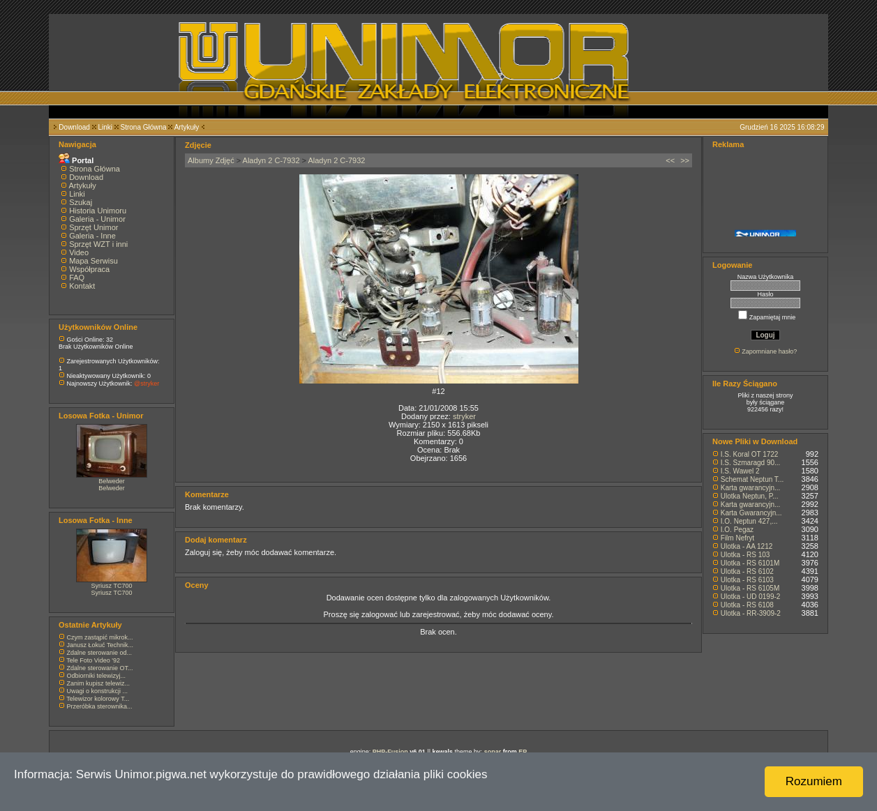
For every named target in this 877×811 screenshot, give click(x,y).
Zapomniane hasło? (769, 351)
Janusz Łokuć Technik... (100, 645)
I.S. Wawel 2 (740, 471)
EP (522, 751)
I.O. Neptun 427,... (749, 521)
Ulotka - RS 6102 (747, 571)
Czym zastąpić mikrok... (100, 637)
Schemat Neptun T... (752, 479)
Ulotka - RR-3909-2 (751, 613)
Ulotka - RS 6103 (747, 580)
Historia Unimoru (97, 210)
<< (670, 160)
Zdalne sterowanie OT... (100, 668)
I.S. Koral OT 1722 (750, 454)
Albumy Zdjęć (211, 160)
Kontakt (82, 286)
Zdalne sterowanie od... (100, 652)
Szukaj (80, 202)
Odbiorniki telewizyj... (96, 675)
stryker (464, 416)
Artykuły (187, 127)
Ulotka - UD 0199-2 (751, 596)
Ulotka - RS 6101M (750, 563)
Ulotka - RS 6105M (750, 588)
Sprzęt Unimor (93, 227)
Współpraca (89, 269)
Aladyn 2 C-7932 (271, 160)
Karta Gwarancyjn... (751, 513)
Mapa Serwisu (93, 261)
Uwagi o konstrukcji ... (97, 691)
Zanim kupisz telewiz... (98, 683)
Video (79, 252)
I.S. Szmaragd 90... (751, 463)
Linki (105, 127)
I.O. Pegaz (737, 529)
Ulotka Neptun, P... (750, 496)
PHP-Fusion (390, 751)
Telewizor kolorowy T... (97, 698)
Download (74, 127)
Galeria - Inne (92, 236)
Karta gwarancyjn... (751, 488)
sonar (493, 751)
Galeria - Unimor (97, 219)
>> (684, 160)
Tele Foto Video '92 (93, 660)
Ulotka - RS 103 (745, 555)
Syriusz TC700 (112, 585)
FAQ (76, 277)
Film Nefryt (737, 538)
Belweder (111, 481)
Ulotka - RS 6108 (747, 605)
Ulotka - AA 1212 (747, 546)
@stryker (146, 383)
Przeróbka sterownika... (100, 706)
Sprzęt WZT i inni (98, 244)
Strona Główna (144, 127)
